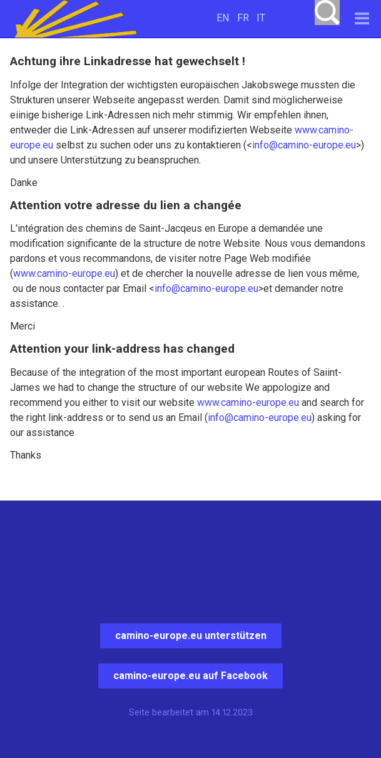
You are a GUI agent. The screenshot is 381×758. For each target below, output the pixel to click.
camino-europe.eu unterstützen (191, 635)
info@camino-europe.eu (304, 145)
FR (243, 18)
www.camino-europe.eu (64, 273)
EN (222, 18)
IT (261, 18)
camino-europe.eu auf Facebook (190, 676)
